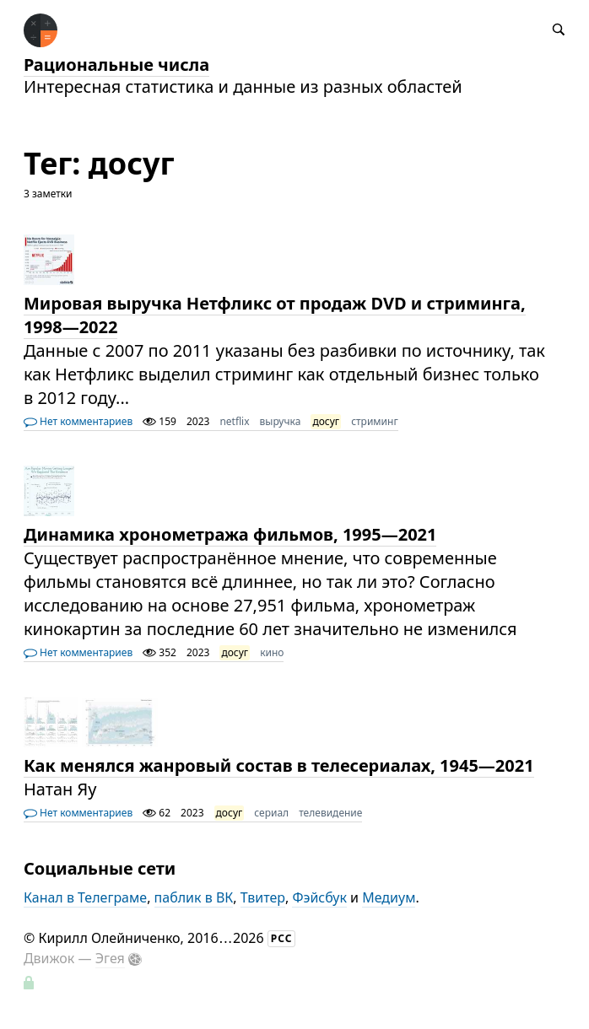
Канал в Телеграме (85, 897)
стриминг (374, 421)
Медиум (388, 897)
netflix (234, 421)
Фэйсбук (319, 897)
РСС (282, 938)
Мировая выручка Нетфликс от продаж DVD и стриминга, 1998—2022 (275, 315)
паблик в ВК (194, 897)
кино (272, 652)
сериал (271, 812)
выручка (280, 421)
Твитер (262, 897)
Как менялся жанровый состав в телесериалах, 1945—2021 (279, 765)
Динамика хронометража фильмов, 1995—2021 (230, 534)
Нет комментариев (78, 421)
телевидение (330, 812)
